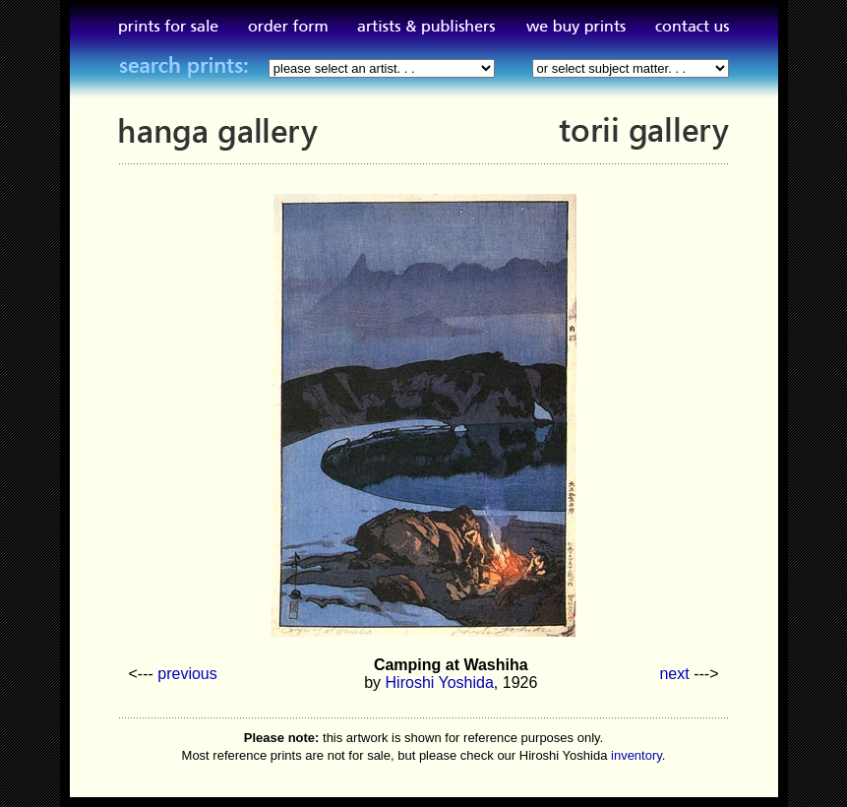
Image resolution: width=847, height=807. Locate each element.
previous (186, 673)
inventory (636, 755)
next (674, 673)
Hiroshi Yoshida (440, 682)
